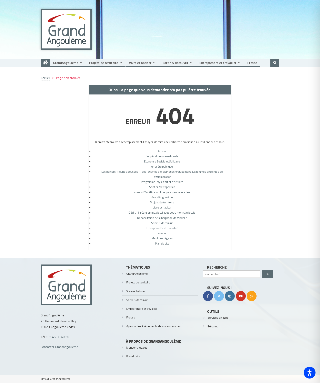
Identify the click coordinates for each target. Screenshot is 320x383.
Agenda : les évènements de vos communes (153, 326)
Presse (252, 62)
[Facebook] (208, 296)
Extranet (213, 326)
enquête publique (162, 166)
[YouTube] (241, 296)
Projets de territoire (105, 63)
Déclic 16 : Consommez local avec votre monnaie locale (162, 212)
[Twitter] (219, 296)
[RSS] (252, 296)
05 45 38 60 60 (58, 336)
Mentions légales (162, 238)
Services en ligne (218, 317)
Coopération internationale (162, 156)
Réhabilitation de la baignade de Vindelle (162, 218)
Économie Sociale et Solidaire (162, 161)
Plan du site (162, 243)
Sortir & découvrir (177, 63)
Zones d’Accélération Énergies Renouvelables (162, 192)
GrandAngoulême (68, 63)
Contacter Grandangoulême (59, 346)
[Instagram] (230, 296)
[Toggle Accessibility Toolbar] (309, 372)
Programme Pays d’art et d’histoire (162, 182)
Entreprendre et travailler (220, 63)
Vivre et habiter (142, 63)
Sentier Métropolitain (162, 187)
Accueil (162, 151)
